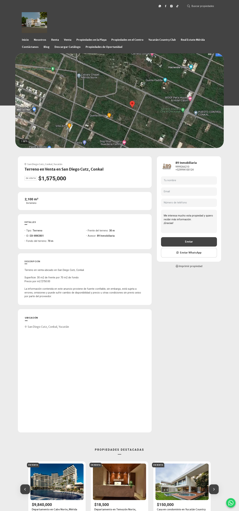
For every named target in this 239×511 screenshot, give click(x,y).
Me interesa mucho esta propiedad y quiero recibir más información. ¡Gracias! (189, 221)
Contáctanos (30, 47)
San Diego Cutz (35, 164)
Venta (67, 39)
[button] (25, 489)
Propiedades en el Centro (127, 39)
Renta (55, 39)
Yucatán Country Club (162, 39)
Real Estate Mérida (193, 39)
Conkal (48, 164)
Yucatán (57, 164)
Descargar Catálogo (68, 47)
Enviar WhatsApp (188, 252)
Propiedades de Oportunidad (104, 47)
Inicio (25, 39)
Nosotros (40, 39)
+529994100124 (184, 169)
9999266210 (182, 166)
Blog (47, 47)
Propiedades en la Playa (91, 39)
